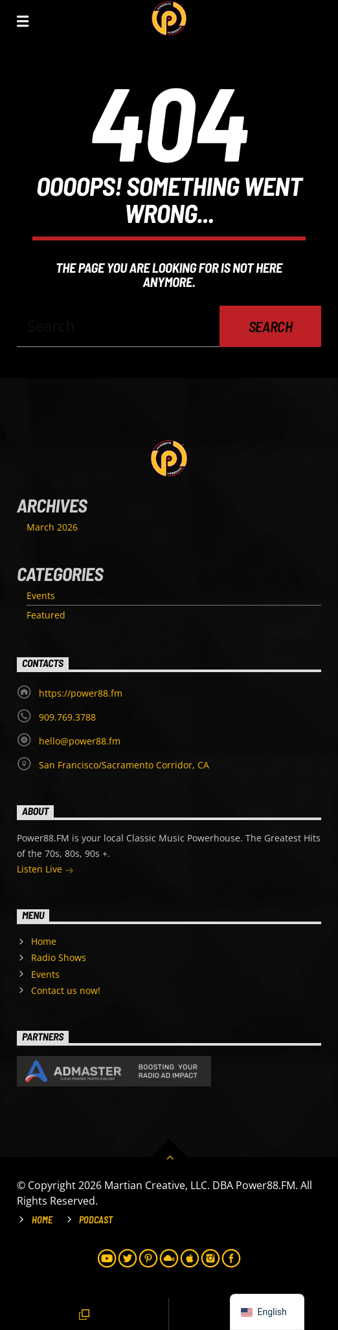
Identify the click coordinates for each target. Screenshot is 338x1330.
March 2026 (52, 527)
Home (43, 941)
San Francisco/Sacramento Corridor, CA (124, 765)
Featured (46, 615)
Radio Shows (58, 957)
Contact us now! (65, 990)
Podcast (96, 1219)
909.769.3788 (67, 717)
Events (41, 595)
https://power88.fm (80, 693)
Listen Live (45, 870)
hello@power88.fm (79, 741)
